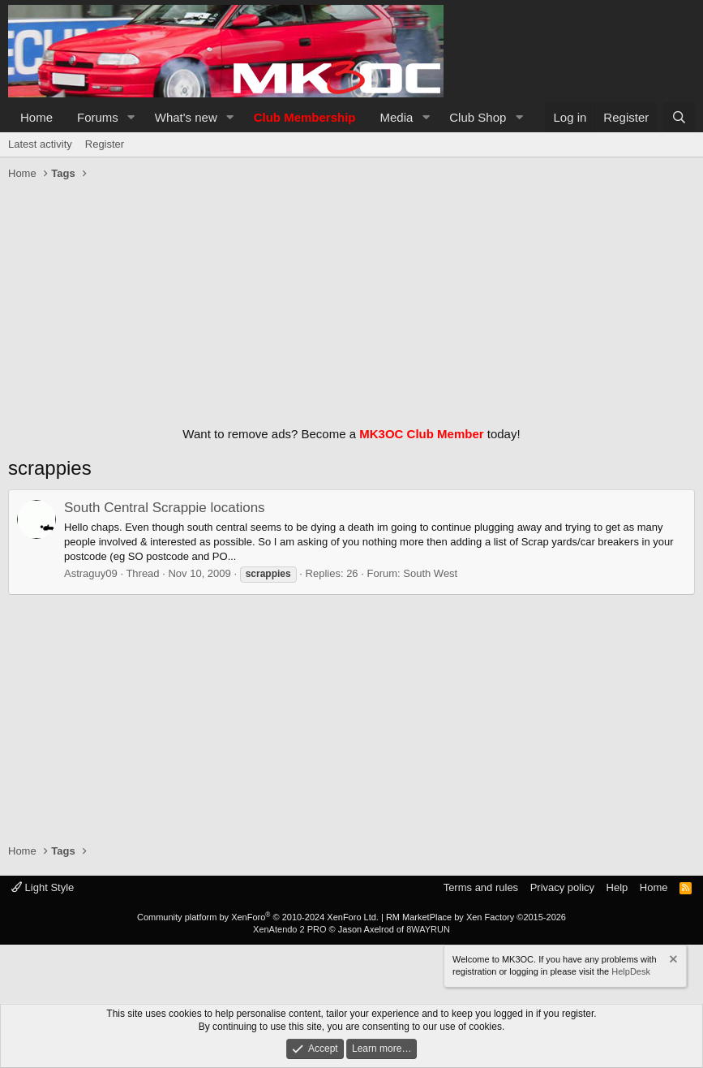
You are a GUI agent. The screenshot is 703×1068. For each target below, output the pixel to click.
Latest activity (40, 144)
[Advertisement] (351, 299)
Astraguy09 (91, 573)
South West (430, 573)
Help (617, 887)
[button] (131, 117)
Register (104, 144)
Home (36, 117)
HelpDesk (630, 971)
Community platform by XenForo (258, 917)
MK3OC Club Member (421, 434)
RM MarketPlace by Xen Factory (476, 917)
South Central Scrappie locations (164, 507)
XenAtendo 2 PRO (290, 929)
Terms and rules (481, 887)
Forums (97, 117)
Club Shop (477, 117)
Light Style (42, 887)
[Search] (679, 117)
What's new (186, 117)
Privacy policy (562, 887)
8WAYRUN (428, 929)
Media (397, 117)
